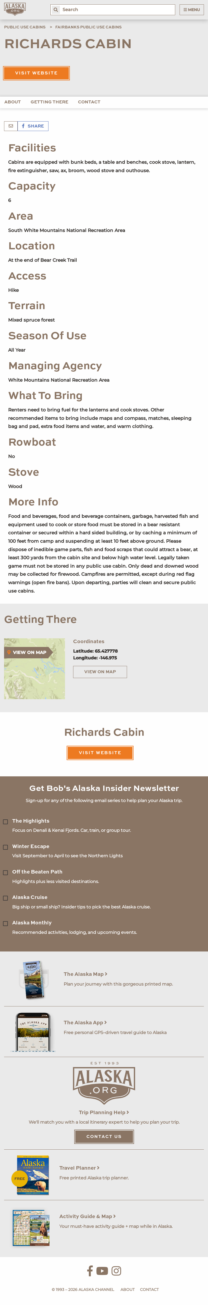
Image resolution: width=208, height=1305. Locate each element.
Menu (192, 9)
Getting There (49, 102)
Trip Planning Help (104, 1112)
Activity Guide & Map (87, 1216)
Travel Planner (79, 1168)
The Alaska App (85, 1022)
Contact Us (104, 1137)
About (12, 102)
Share (33, 126)
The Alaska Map (86, 974)
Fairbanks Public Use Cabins (88, 27)
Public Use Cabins (25, 27)
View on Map (100, 672)
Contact (89, 102)
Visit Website (36, 73)
